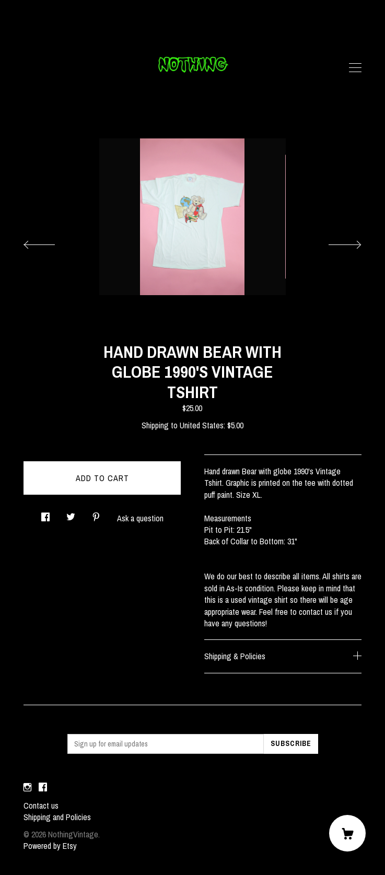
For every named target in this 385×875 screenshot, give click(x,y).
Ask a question (140, 518)
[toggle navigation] (355, 68)
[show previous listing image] (50, 242)
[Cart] (347, 833)
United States (202, 425)
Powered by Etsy (50, 845)
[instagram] (27, 788)
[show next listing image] (335, 242)
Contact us (41, 805)
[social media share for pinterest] (96, 514)
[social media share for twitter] (70, 514)
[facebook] (43, 788)
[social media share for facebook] (45, 514)
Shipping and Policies (57, 817)
